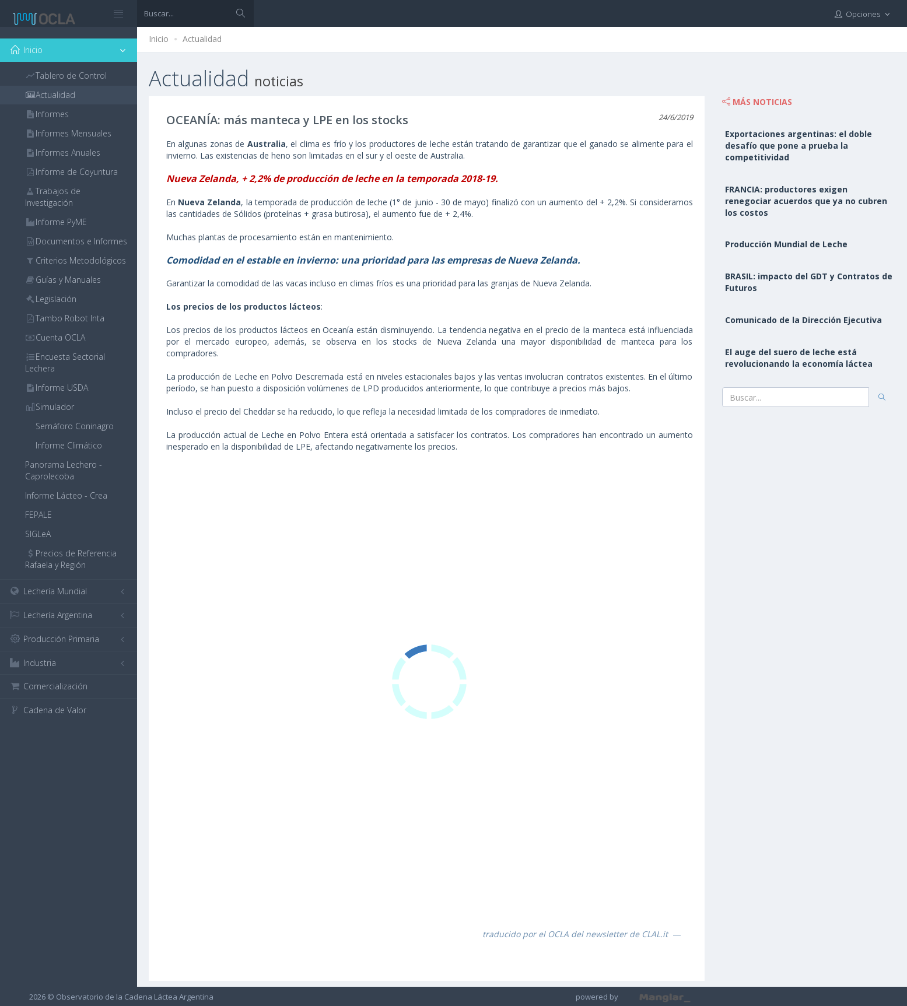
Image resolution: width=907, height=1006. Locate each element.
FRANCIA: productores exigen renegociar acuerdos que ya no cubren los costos (806, 201)
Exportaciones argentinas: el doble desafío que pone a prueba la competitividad (798, 145)
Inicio (159, 38)
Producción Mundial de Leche (786, 244)
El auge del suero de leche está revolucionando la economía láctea (799, 357)
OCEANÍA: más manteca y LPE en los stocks (287, 120)
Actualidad (202, 38)
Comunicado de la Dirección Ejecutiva (803, 319)
